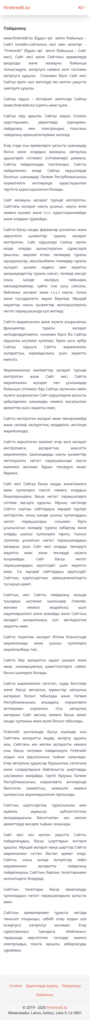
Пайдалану (71, 985)
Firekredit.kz (57, 1007)
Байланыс (45, 994)
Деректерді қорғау (42, 985)
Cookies (15, 985)
